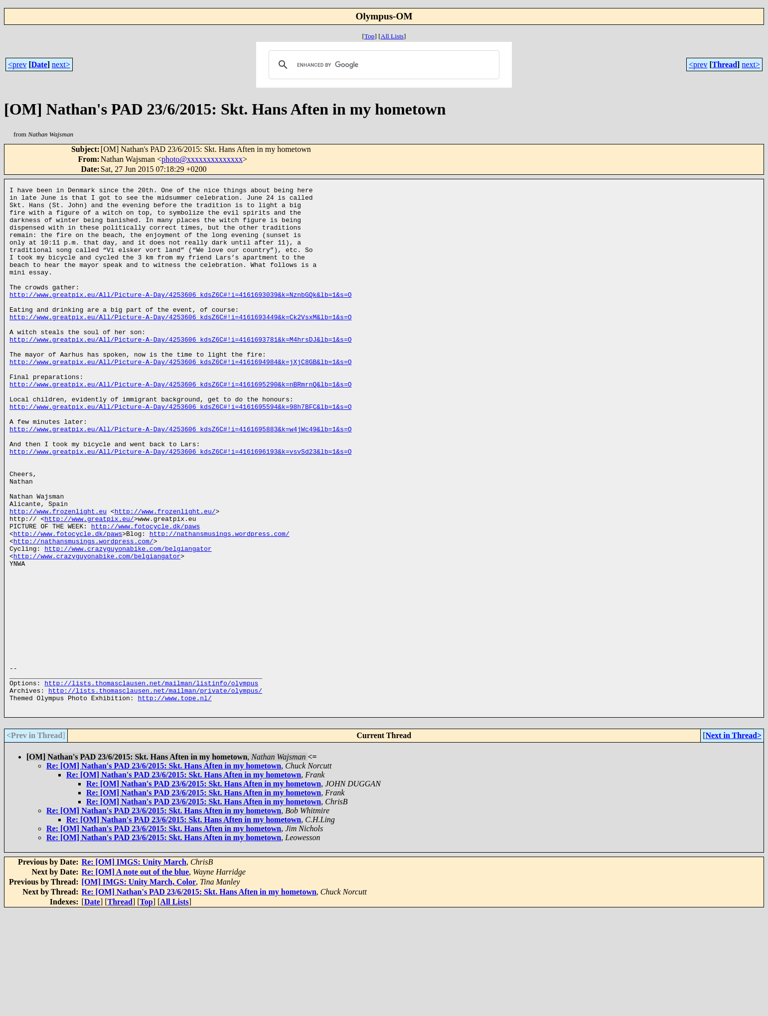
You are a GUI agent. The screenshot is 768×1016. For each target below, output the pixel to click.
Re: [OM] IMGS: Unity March (134, 966)
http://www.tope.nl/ (174, 800)
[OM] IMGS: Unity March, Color (139, 986)
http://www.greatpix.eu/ (89, 585)
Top (369, 36)
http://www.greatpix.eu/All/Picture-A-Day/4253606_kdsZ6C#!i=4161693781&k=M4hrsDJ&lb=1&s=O (180, 370)
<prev (17, 64)
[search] (382, 65)
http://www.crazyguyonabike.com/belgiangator (127, 621)
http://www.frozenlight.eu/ (165, 576)
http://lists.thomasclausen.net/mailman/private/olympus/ (155, 791)
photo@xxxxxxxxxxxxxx (202, 159)
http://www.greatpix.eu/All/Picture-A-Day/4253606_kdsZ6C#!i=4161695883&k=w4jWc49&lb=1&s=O (180, 478)
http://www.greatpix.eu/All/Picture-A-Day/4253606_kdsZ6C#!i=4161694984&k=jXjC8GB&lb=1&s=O (180, 397)
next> (61, 64)
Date (39, 64)
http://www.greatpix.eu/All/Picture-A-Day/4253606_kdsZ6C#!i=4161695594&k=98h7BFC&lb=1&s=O (180, 451)
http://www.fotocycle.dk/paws (145, 594)
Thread (724, 64)
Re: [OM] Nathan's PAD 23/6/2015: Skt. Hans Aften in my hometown (163, 870)
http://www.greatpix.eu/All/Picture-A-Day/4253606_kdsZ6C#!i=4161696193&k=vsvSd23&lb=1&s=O (180, 505)
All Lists (392, 36)
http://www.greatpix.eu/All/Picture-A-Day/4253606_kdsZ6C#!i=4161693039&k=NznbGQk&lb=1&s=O (180, 316)
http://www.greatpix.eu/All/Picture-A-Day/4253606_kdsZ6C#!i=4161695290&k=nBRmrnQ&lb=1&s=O (180, 424)
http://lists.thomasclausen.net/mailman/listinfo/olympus (151, 782)
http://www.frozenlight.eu (58, 576)
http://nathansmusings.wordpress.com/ (220, 603)
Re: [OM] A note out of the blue (135, 976)
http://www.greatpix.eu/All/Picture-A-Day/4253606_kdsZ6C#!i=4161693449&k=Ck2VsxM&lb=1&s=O (180, 343)
